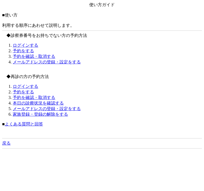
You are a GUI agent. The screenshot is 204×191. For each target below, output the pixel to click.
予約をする (23, 51)
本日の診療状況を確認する (38, 103)
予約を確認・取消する (34, 56)
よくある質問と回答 (24, 124)
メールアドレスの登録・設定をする (47, 62)
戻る (6, 143)
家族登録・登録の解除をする (40, 114)
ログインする (25, 45)
